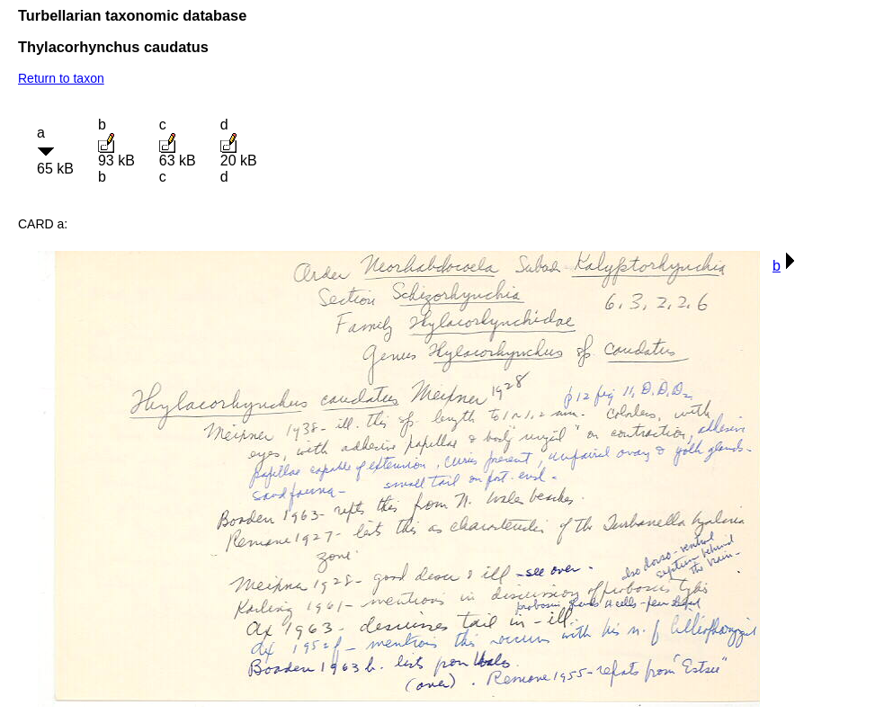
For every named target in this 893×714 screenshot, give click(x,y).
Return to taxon (61, 78)
